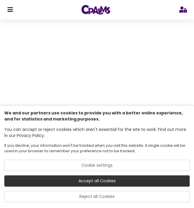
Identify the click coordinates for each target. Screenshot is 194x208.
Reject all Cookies (97, 196)
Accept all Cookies (97, 181)
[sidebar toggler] (10, 9)
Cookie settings (97, 165)
